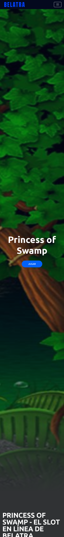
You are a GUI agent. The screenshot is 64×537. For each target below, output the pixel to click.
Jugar (32, 264)
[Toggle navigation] (57, 4)
